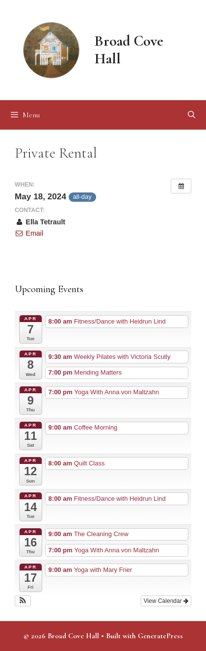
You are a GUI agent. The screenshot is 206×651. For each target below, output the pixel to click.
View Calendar (166, 600)
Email (29, 233)
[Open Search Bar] (191, 115)
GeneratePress (160, 635)
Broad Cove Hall (129, 50)
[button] (22, 601)
